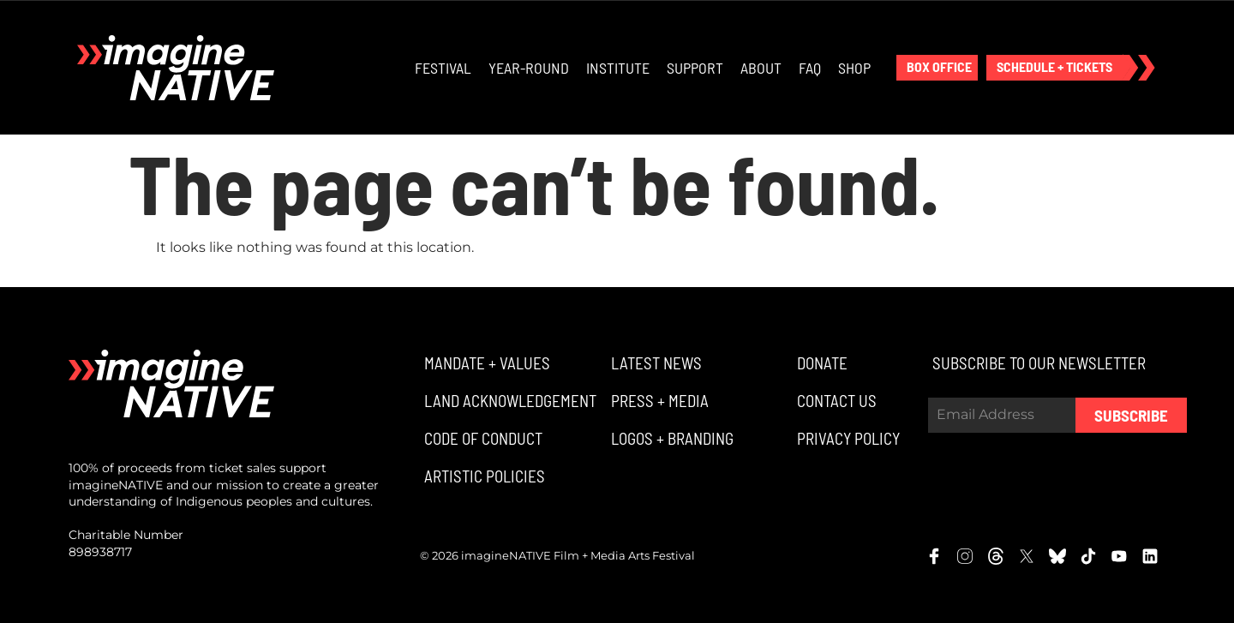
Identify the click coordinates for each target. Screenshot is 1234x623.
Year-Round (528, 67)
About (761, 67)
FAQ (810, 67)
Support (695, 67)
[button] (937, 68)
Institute (618, 67)
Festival (443, 67)
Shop (854, 67)
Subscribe (1131, 415)
